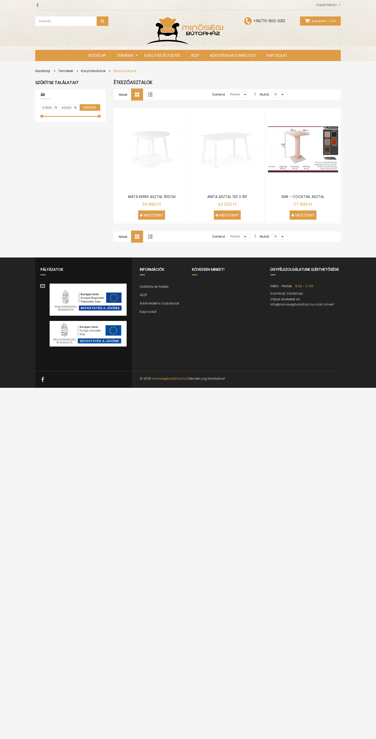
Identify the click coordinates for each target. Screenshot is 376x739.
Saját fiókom (326, 5)
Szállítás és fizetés (154, 638)
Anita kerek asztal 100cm (151, 407)
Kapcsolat (148, 663)
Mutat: (265, 94)
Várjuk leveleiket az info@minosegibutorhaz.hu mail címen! (302, 653)
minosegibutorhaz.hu (169, 730)
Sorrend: (219, 94)
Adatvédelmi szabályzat (159, 654)
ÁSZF (143, 646)
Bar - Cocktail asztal (303, 547)
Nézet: (123, 94)
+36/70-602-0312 (269, 21)
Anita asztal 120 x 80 (227, 407)
